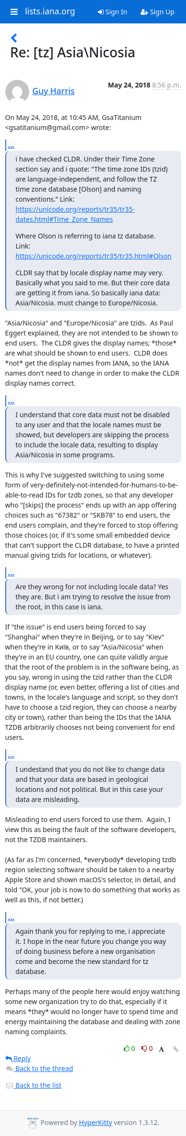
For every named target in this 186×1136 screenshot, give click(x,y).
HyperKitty (95, 1122)
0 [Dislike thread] (147, 1048)
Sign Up (158, 11)
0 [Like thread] (130, 1048)
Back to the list (33, 1085)
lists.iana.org (50, 11)
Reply (18, 1058)
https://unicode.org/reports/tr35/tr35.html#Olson (94, 255)
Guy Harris (54, 91)
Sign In (112, 11)
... (11, 145)
